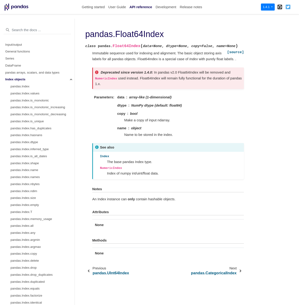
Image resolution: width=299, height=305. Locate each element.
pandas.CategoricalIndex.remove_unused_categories (43, 150)
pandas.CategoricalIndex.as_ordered (36, 164)
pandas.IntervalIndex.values (30, 255)
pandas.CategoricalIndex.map (31, 178)
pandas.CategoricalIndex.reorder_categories (42, 129)
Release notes (191, 7)
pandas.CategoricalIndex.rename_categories (42, 122)
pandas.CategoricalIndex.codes (33, 101)
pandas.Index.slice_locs (27, 31)
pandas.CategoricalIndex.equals (33, 185)
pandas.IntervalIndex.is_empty (32, 262)
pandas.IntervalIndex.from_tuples (34, 206)
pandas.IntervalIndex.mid (28, 234)
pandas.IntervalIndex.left (28, 220)
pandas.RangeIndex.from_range (33, 87)
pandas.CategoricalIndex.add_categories (39, 136)
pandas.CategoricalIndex (28, 94)
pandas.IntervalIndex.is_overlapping (36, 276)
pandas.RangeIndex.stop (28, 73)
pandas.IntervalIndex (25, 192)
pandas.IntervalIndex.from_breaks (34, 213)
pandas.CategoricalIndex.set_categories (39, 157)
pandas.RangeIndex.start (28, 66)
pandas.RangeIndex (25, 39)
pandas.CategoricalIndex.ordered (34, 115)
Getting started (93, 7)
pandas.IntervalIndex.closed (30, 241)
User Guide (117, 7)
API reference (140, 7)
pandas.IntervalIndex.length (30, 248)
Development (166, 7)
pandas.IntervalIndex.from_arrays (34, 199)
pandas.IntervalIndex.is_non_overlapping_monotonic (43, 269)
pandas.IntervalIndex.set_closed (33, 296)
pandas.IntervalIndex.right (29, 227)
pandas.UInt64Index (25, 53)
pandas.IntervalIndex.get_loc (31, 283)
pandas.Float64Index (26, 59)
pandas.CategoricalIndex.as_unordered (38, 171)
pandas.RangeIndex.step (28, 80)
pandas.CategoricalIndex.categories (36, 108)
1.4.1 (267, 7)
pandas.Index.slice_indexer (30, 24)
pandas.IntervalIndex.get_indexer (34, 290)
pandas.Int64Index (23, 46)
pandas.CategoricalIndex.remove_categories (42, 143)
